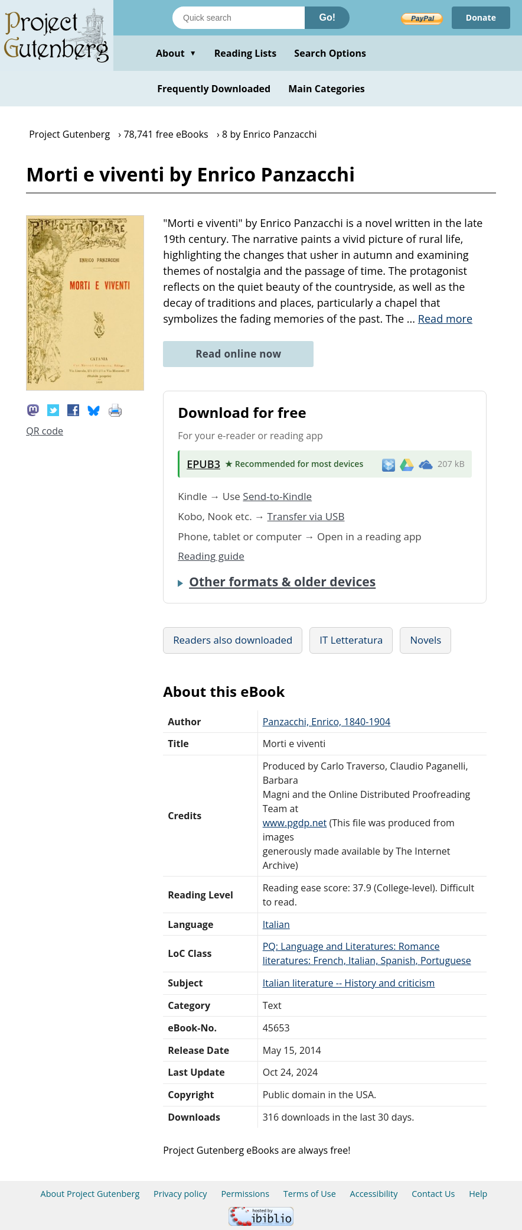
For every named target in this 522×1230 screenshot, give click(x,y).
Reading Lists (245, 53)
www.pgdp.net (295, 822)
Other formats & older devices (282, 582)
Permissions (245, 1193)
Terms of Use (309, 1193)
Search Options (330, 53)
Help (478, 1193)
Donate (481, 17)
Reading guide (211, 556)
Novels (425, 640)
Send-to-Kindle (277, 496)
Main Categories (326, 88)
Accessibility (374, 1193)
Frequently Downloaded (213, 88)
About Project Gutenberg (90, 1193)
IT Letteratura (351, 640)
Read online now (238, 354)
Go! (327, 17)
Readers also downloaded (232, 640)
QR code (44, 430)
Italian (276, 924)
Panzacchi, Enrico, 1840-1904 (326, 721)
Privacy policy (180, 1193)
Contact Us (433, 1193)
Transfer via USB (306, 516)
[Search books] (238, 18)
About (176, 53)
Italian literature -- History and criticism (349, 982)
